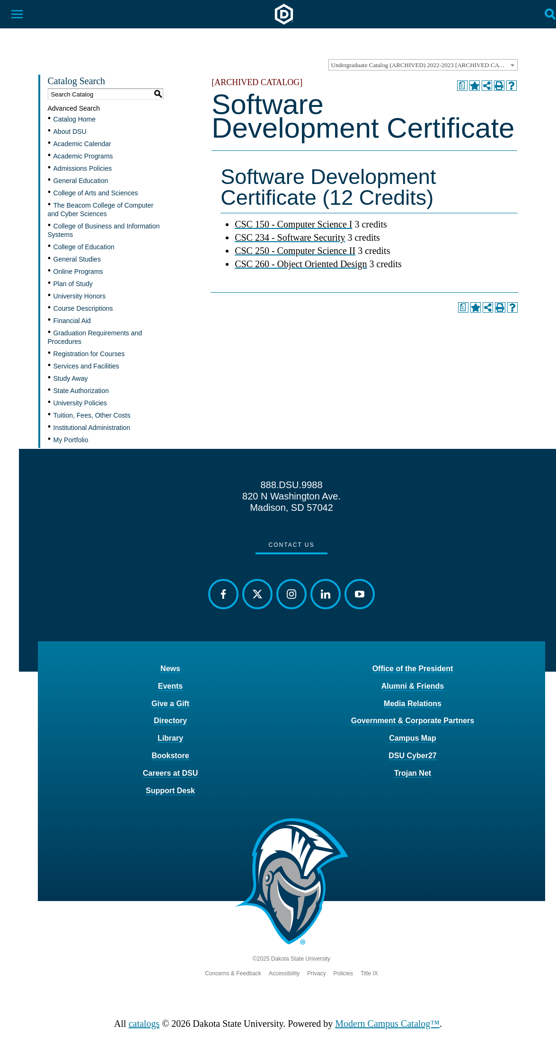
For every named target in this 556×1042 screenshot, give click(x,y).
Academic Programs (83, 156)
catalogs (144, 1023)
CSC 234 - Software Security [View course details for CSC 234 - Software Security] (290, 237)
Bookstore (170, 756)
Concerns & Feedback (233, 973)
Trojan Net (412, 773)
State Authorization (81, 390)
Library (170, 738)
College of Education (84, 247)
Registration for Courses (89, 354)
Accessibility (284, 973)
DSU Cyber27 (412, 756)
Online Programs (78, 271)
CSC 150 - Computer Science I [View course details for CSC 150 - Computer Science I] (293, 224)
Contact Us (292, 545)
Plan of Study (73, 284)
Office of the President (412, 669)
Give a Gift (170, 704)
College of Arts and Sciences (95, 193)
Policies (343, 973)
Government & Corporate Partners (413, 721)
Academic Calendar (82, 144)
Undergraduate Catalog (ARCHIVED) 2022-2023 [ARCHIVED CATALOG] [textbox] (424, 65)
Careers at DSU (170, 773)
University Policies (80, 403)
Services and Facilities (86, 366)
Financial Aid (72, 320)
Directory (170, 721)
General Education (80, 180)
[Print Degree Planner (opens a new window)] (462, 85)
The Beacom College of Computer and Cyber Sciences (101, 209)
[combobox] (423, 64)
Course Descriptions (83, 308)
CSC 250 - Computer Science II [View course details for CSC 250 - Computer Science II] (295, 250)
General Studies (77, 259)
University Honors (79, 296)
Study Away (70, 378)
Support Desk (170, 791)
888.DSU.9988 (291, 485)
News (170, 669)
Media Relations (412, 704)
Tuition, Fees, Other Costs (92, 415)
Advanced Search (74, 108)
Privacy (316, 973)
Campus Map (412, 738)
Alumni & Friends (412, 686)
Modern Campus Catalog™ (387, 1023)
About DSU (70, 131)
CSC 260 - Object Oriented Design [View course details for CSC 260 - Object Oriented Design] (301, 264)
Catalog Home (74, 119)
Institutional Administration (92, 427)
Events (170, 686)
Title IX (369, 973)
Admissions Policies (82, 168)
